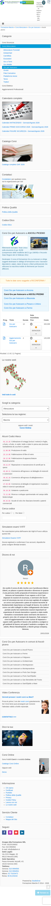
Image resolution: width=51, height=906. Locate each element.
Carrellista (6, 56)
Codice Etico (7, 225)
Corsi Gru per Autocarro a (24, 294)
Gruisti (5, 70)
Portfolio (9, 791)
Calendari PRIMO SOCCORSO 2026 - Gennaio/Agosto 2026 (25, 127)
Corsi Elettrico (7, 86)
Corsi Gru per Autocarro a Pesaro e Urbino (22, 304)
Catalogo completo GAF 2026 (13, 164)
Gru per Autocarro (9, 67)
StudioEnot (36, 879)
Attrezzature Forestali (11, 50)
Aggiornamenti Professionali (12, 89)
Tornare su (43, 893)
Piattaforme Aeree (9, 76)
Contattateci (6, 179)
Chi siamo (9, 787)
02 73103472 (13, 872)
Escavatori (6, 59)
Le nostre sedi (11, 803)
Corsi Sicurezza (8, 42)
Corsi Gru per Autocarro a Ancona (18, 290)
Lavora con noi (11, 801)
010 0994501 (14, 870)
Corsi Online (25, 428)
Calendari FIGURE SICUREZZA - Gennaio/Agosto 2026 (23, 131)
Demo (4, 771)
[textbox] (14, 516)
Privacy (8, 796)
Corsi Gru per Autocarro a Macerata (19, 298)
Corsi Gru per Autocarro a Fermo (18, 308)
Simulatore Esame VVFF (11, 537)
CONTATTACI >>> (9, 715)
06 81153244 (29, 2)
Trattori (5, 82)
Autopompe (7, 53)
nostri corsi (25, 700)
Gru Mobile (7, 64)
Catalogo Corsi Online (10, 762)
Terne (5, 79)
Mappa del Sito (11, 818)
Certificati (9, 789)
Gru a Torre (7, 62)
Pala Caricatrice (8, 73)
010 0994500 (14, 867)
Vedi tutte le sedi (8, 395)
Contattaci (9, 816)
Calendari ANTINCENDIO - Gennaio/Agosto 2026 (20, 123)
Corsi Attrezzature (9, 46)
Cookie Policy (11, 799)
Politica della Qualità (10, 212)
